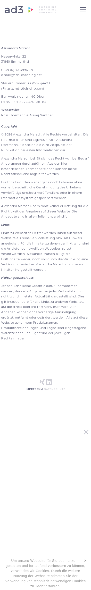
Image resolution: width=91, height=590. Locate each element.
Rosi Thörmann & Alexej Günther (27, 115)
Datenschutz (55, 389)
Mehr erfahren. (48, 586)
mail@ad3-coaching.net (23, 75)
